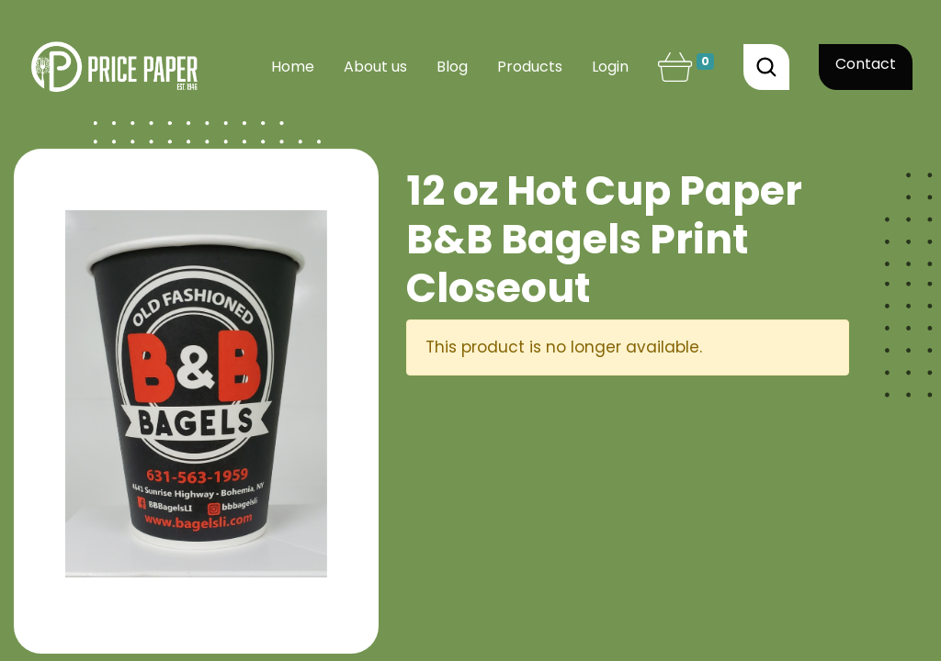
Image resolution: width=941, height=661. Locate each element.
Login (610, 66)
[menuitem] (292, 67)
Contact (865, 63)
